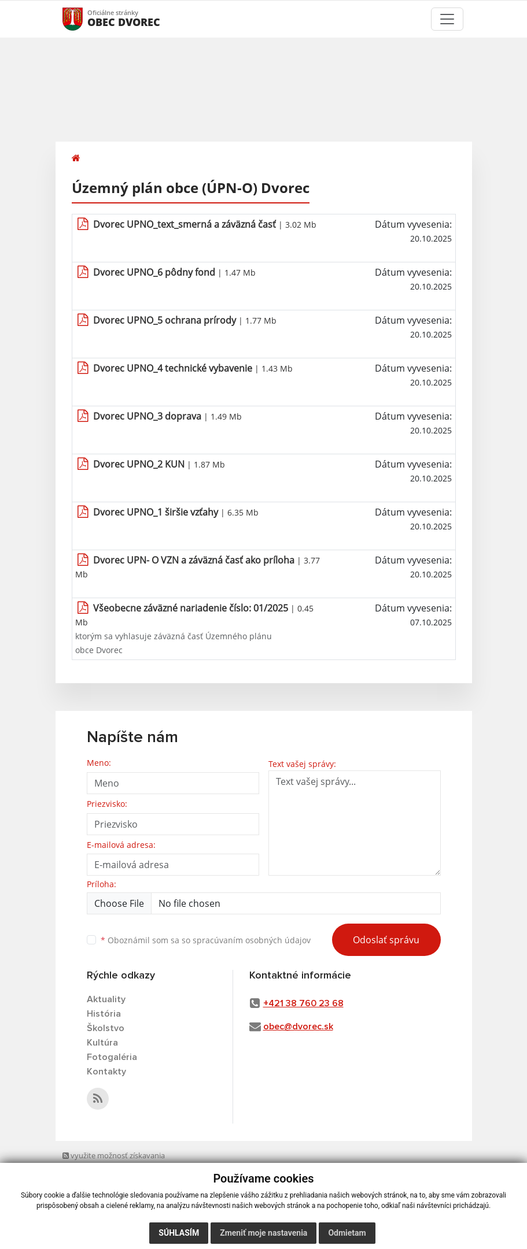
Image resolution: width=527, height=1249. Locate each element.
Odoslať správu (386, 939)
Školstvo (105, 1028)
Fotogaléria (112, 1057)
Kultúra (102, 1042)
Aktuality (106, 999)
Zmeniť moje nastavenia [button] (263, 1232)
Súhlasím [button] (179, 1232)
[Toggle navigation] (447, 19)
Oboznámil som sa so (206, 940)
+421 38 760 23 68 (303, 1003)
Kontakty (106, 1071)
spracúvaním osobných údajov (252, 940)
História (104, 1013)
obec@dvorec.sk (298, 1026)
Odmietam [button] (347, 1232)
